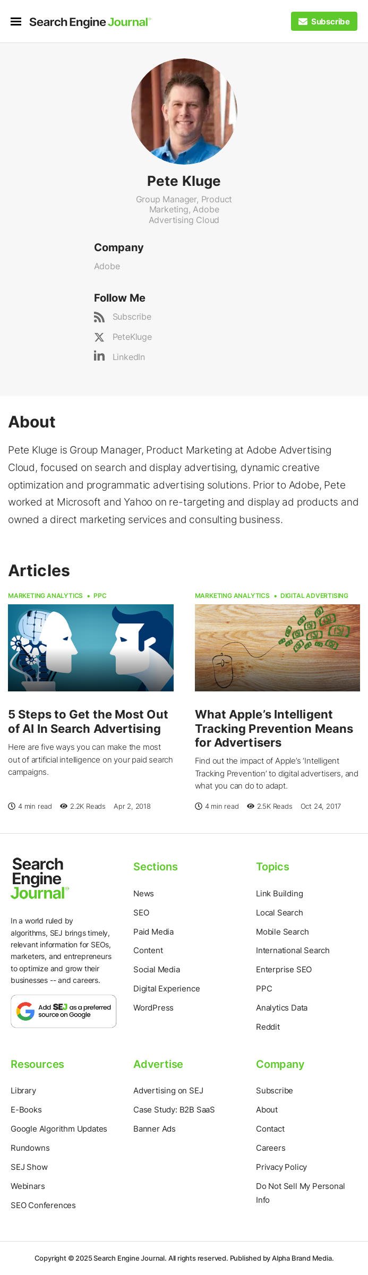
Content (148, 950)
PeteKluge (132, 336)
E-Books (26, 1110)
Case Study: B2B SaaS (174, 1110)
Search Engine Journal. (130, 1258)
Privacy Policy (281, 1167)
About (267, 1110)
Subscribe (132, 316)
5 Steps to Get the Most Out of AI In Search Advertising (88, 721)
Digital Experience (166, 988)
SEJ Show (29, 1167)
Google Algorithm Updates (59, 1129)
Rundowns (30, 1148)
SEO (141, 913)
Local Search (279, 913)
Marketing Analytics (45, 596)
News (143, 893)
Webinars (28, 1186)
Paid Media (153, 932)
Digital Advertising (314, 596)
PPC (99, 596)
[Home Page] (90, 23)
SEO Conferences (43, 1205)
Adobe (107, 266)
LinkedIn (129, 357)
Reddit (268, 1027)
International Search (293, 950)
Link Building (279, 893)
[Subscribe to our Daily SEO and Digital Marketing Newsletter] (324, 21)
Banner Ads (154, 1129)
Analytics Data (281, 1008)
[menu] (20, 21)
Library (23, 1090)
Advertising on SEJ (168, 1090)
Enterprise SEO (284, 969)
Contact (270, 1129)
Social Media (156, 969)
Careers (271, 1148)
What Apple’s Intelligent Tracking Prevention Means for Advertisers (274, 728)
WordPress (153, 1008)
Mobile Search (282, 932)
